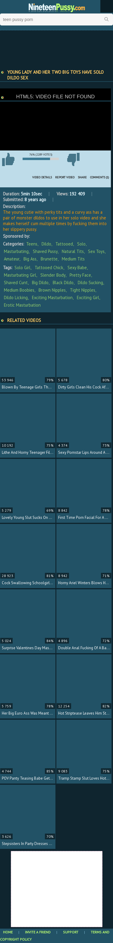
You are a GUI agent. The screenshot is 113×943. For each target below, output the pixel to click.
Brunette (49, 259)
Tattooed (64, 244)
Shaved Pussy (45, 251)
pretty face (80, 275)
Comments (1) (99, 177)
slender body (52, 275)
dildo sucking (90, 282)
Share (82, 177)
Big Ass (30, 259)
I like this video (8, 159)
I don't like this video (73, 159)
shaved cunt (16, 282)
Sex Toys (96, 251)
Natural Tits (73, 251)
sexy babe (77, 267)
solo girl (22, 267)
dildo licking (16, 297)
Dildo (46, 244)
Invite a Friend (38, 932)
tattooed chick (49, 267)
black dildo (63, 282)
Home (8, 932)
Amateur (11, 259)
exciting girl (88, 297)
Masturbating (16, 251)
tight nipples (82, 290)
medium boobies (19, 290)
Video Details (42, 177)
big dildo (40, 282)
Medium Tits (73, 259)
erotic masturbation (22, 305)
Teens (31, 244)
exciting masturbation (52, 297)
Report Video (64, 177)
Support (70, 932)
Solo (81, 244)
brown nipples (52, 290)
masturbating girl (20, 275)
